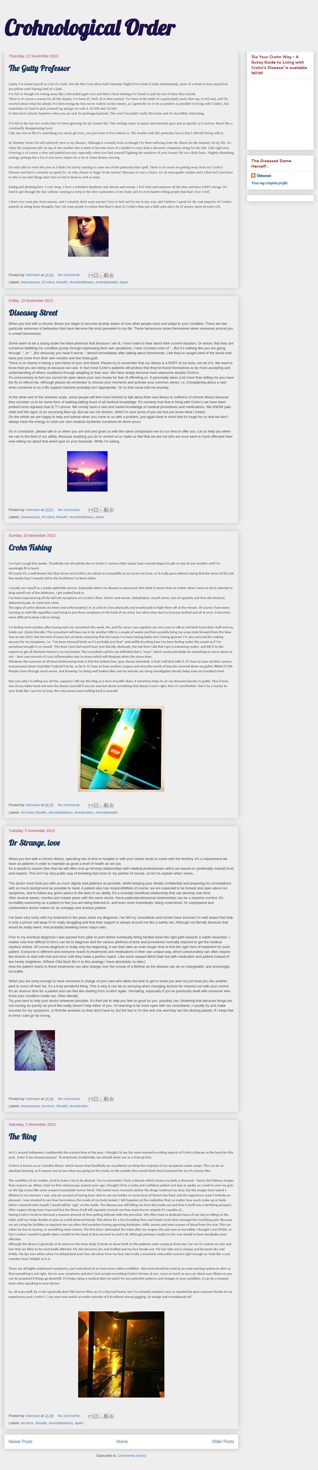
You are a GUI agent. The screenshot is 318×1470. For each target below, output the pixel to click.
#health (62, 1106)
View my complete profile (269, 182)
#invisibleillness (82, 282)
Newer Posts (20, 1441)
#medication (84, 812)
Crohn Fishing (30, 547)
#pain (123, 282)
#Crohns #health (54, 282)
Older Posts (223, 1441)
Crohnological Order (89, 27)
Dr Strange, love (34, 843)
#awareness (30, 282)
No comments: (69, 275)
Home (122, 1441)
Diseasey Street (33, 313)
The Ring (22, 1136)
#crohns (48, 1106)
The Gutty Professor (39, 68)
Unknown (264, 175)
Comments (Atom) (132, 1456)
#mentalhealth (106, 282)
